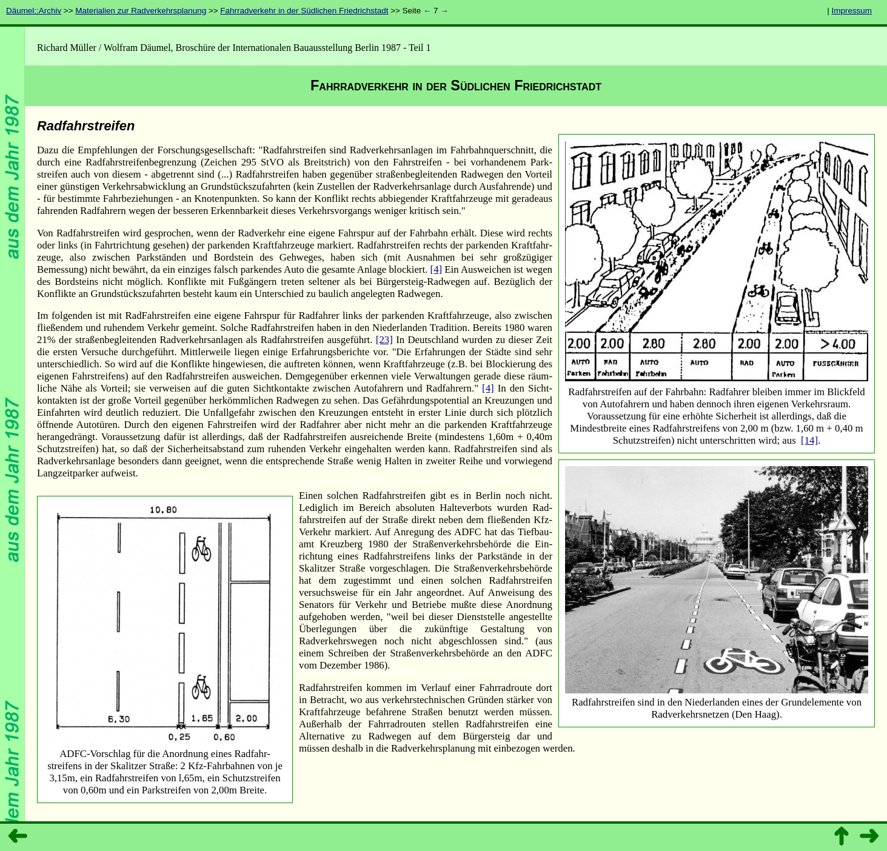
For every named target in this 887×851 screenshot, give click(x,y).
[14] (809, 440)
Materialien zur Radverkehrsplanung (140, 10)
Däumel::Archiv (33, 10)
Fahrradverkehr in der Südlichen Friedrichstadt (304, 10)
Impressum (852, 10)
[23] (384, 339)
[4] (436, 269)
